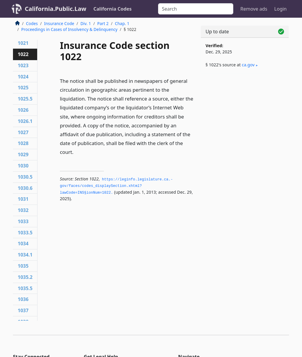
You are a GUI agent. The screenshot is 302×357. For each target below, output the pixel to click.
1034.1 (25, 254)
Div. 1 (86, 23)
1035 (23, 266)
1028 (23, 143)
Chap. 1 (122, 23)
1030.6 (25, 188)
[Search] (195, 8)
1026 (23, 110)
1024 (23, 76)
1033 (23, 221)
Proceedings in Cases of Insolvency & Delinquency (69, 29)
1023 (23, 65)
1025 (23, 87)
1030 (23, 165)
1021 (23, 43)
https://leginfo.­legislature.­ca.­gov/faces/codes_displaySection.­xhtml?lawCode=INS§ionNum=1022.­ (116, 186)
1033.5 (25, 232)
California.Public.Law (55, 9)
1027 (23, 132)
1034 (23, 243)
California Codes (112, 9)
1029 (23, 154)
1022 (23, 54)
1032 (23, 210)
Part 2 (103, 23)
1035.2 (25, 277)
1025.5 (25, 99)
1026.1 (25, 121)
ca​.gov (248, 65)
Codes (32, 23)
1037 (23, 310)
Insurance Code (59, 23)
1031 (23, 199)
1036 (23, 299)
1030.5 (25, 177)
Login (280, 9)
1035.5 (25, 288)
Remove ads (253, 9)
